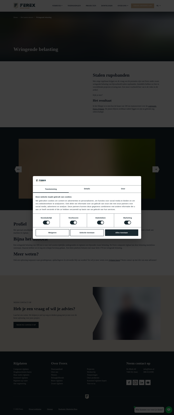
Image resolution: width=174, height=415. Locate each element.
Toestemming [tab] (51, 189)
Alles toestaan (121, 233)
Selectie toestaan (87, 233)
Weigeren (52, 233)
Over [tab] (123, 189)
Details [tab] (87, 189)
